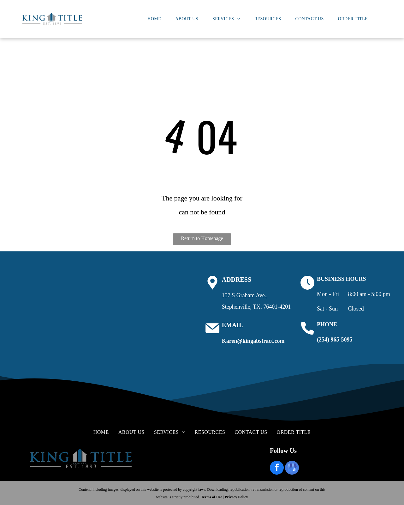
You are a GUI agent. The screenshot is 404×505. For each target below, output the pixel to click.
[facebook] (277, 468)
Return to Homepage (202, 238)
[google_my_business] (292, 468)
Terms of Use (211, 497)
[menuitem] (156, 19)
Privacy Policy (236, 497)
